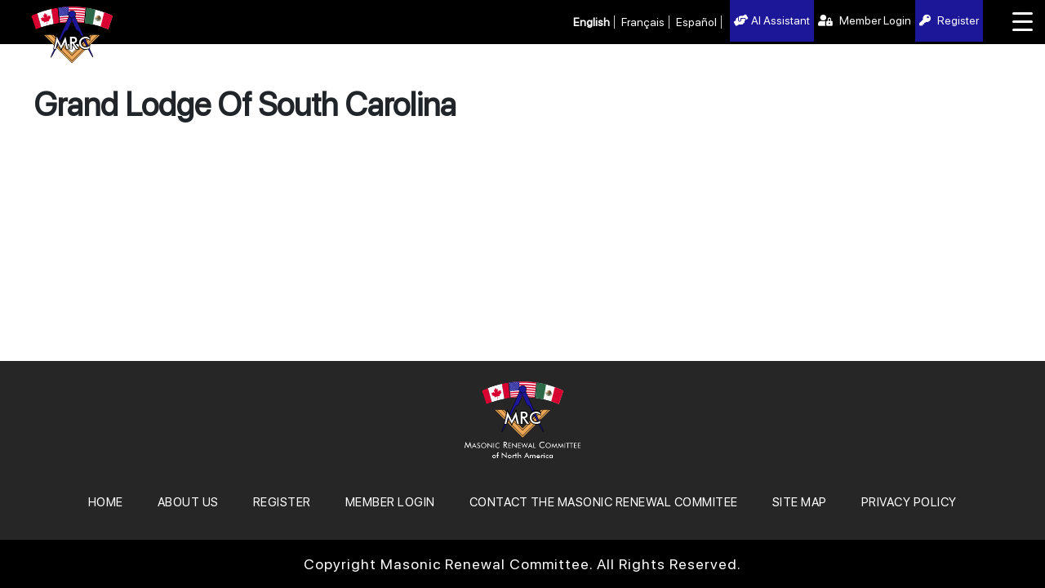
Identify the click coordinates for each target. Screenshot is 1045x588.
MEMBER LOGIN (390, 502)
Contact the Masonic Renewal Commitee (603, 502)
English (591, 22)
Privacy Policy (909, 502)
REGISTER (282, 502)
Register (949, 20)
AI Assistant (772, 20)
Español (696, 22)
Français (643, 22)
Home (105, 502)
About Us (188, 502)
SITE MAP (799, 502)
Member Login (864, 20)
